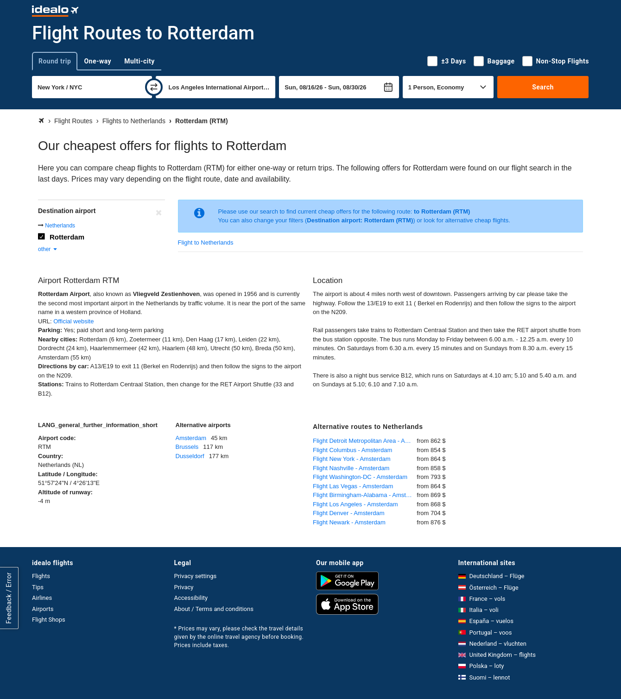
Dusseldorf (190, 456)
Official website (73, 321)
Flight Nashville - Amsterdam (351, 468)
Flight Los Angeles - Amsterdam (355, 504)
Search (543, 87)
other (48, 249)
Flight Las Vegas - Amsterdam (353, 486)
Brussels (187, 446)
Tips (38, 587)
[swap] (154, 87)
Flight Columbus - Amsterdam (352, 450)
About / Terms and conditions (213, 608)
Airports (42, 608)
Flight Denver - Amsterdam (349, 513)
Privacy (184, 587)
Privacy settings (195, 576)
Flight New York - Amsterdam (352, 458)
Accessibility (191, 597)
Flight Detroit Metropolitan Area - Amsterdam (365, 440)
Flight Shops (48, 619)
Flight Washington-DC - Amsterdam (360, 476)
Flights (41, 576)
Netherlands (60, 225)
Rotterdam (67, 237)
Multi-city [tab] (139, 61)
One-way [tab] (97, 61)
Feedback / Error (9, 598)
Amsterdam (191, 438)
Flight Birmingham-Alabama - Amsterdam (365, 494)
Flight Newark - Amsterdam (349, 522)
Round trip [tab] (54, 61)
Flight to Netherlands (206, 242)
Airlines (42, 597)
